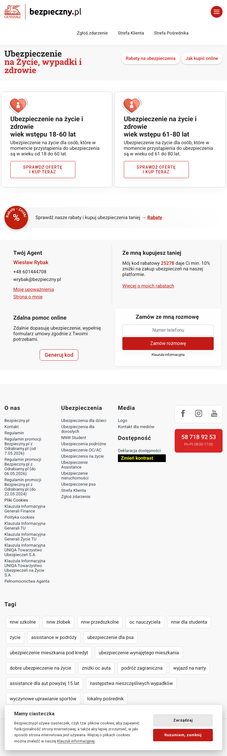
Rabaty (154, 217)
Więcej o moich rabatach (148, 286)
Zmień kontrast (137, 458)
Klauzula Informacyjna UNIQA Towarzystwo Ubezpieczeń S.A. (24, 550)
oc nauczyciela (144, 622)
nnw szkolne (23, 622)
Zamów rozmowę (168, 343)
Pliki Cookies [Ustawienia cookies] (16, 500)
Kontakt (11, 427)
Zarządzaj (183, 720)
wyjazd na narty (189, 668)
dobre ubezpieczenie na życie (40, 668)
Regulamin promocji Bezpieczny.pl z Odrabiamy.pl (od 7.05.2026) (22, 446)
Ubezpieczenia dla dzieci (83, 420)
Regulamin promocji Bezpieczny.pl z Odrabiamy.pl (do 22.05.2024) (22, 487)
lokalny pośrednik (105, 698)
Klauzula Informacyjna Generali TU (24, 526)
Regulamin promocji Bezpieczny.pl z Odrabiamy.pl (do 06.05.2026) (22, 466)
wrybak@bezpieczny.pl (37, 279)
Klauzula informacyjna (168, 355)
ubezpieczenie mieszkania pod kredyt (49, 652)
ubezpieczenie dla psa (110, 637)
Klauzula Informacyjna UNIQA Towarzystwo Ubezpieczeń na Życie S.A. (24, 568)
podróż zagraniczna (141, 668)
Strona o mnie (28, 297)
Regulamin (14, 433)
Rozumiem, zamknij (183, 735)
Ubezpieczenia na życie (82, 456)
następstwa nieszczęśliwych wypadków (131, 683)
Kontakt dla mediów (136, 427)
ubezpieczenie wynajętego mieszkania (139, 652)
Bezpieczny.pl (17, 420)
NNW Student (73, 437)
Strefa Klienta (131, 33)
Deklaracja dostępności (139, 450)
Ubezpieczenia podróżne (83, 444)
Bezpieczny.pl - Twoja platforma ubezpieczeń (42, 11)
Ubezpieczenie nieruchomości (74, 476)
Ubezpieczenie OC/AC (81, 450)
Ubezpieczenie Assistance (74, 465)
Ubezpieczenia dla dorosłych (78, 429)
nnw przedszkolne (100, 622)
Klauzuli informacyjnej (76, 741)
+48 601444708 (29, 272)
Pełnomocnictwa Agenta (26, 581)
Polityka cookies (19, 517)
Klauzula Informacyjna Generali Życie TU (24, 537)
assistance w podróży (54, 637)
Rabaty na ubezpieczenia (151, 58)
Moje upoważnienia (33, 289)
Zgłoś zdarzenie (92, 33)
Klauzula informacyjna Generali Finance (24, 509)
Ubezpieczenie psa (78, 484)
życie (15, 637)
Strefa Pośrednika (171, 33)
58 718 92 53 (198, 437)
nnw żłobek (58, 622)
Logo (122, 420)
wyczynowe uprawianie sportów (43, 698)
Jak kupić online (202, 58)
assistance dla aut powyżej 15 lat (44, 683)
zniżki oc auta (96, 668)
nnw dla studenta (189, 622)
